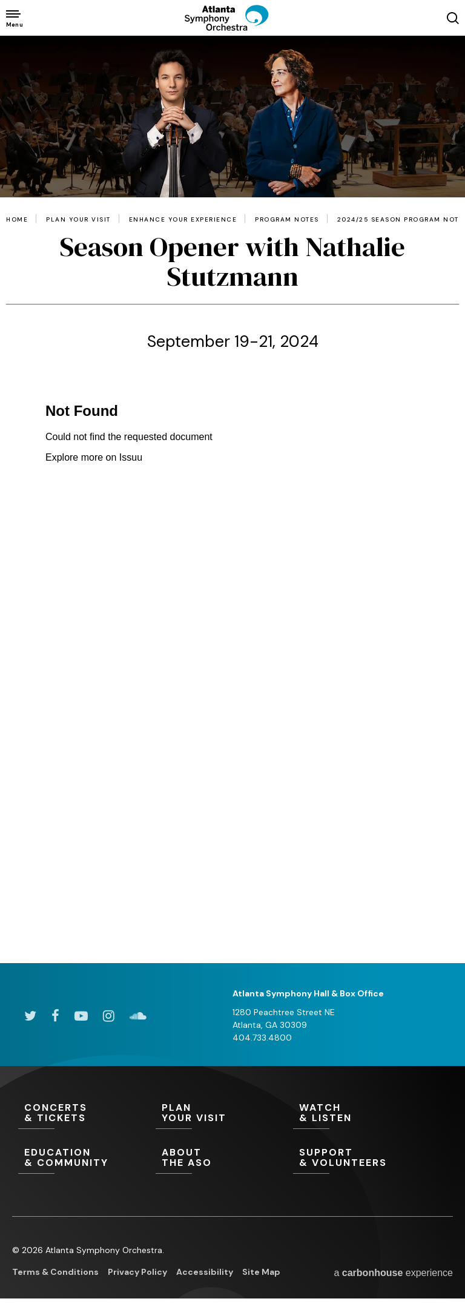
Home (17, 220)
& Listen (361, 1113)
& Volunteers (361, 1158)
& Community (87, 1158)
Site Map (261, 1271)
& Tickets (87, 1113)
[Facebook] (55, 1015)
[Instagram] (108, 1015)
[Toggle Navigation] (13, 17)
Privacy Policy (137, 1271)
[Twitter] (30, 1015)
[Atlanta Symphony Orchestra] (232, 28)
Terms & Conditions (55, 1271)
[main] (232, 499)
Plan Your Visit (78, 220)
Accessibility (204, 1271)
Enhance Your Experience (183, 220)
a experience (393, 1273)
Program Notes (287, 220)
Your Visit (224, 1113)
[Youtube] (81, 1015)
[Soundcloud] (138, 1015)
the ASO (224, 1158)
